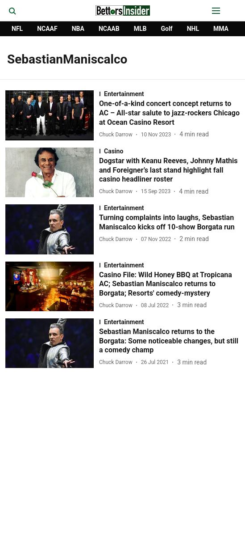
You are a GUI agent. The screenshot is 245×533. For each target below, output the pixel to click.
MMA (220, 28)
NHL (193, 28)
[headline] (169, 113)
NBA (78, 28)
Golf (166, 28)
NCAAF (47, 28)
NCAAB (109, 28)
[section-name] (169, 93)
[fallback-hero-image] (52, 115)
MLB (140, 28)
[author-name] (117, 135)
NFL (17, 28)
